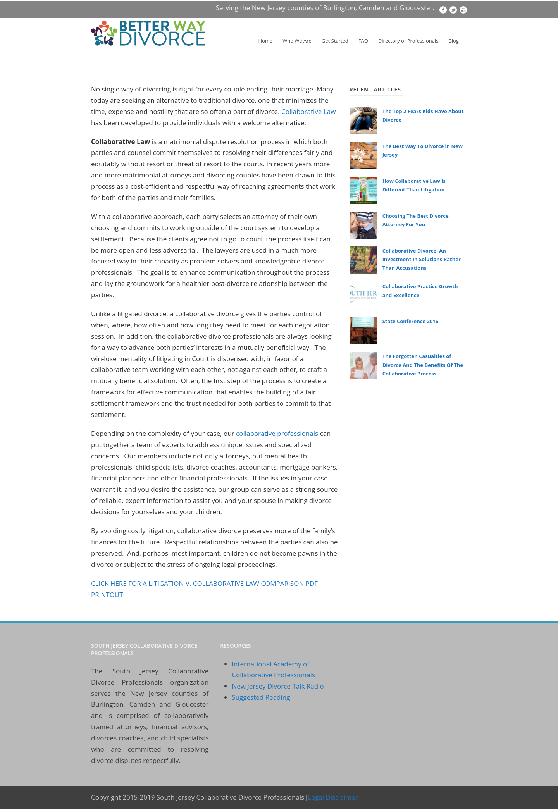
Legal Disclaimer (333, 797)
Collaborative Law (308, 111)
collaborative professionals (277, 433)
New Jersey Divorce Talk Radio (278, 686)
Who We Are (297, 40)
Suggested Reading (261, 697)
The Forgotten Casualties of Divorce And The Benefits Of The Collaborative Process (422, 365)
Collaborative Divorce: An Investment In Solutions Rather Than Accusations (421, 259)
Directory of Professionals (408, 40)
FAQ (363, 40)
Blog (453, 40)
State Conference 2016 (410, 321)
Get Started (335, 40)
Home (265, 40)
